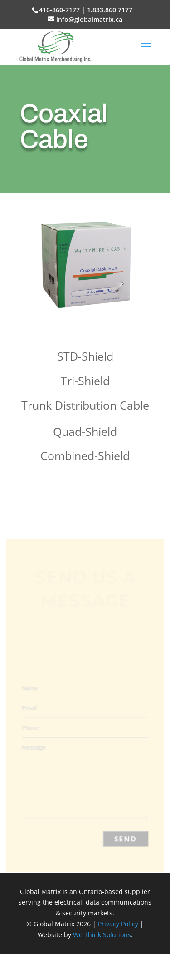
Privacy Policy (118, 923)
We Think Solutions (102, 934)
